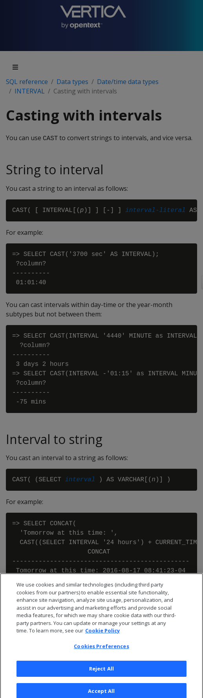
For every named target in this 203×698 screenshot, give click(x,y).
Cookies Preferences (101, 649)
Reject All (101, 671)
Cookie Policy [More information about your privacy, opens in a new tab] (102, 633)
